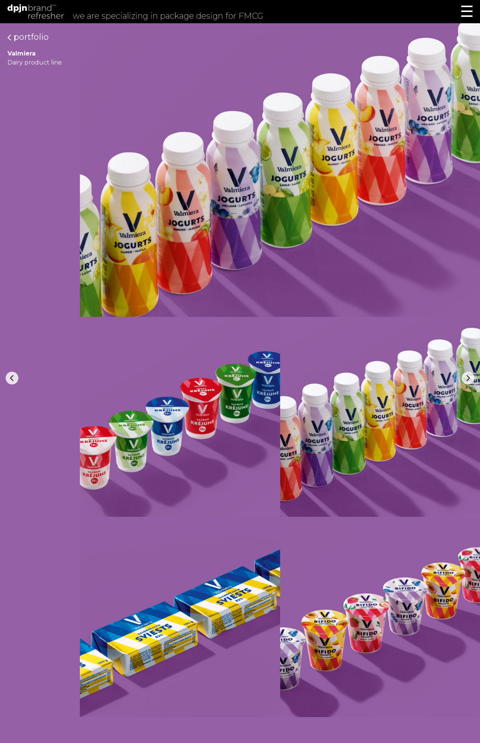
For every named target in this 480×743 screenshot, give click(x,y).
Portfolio (28, 37)
